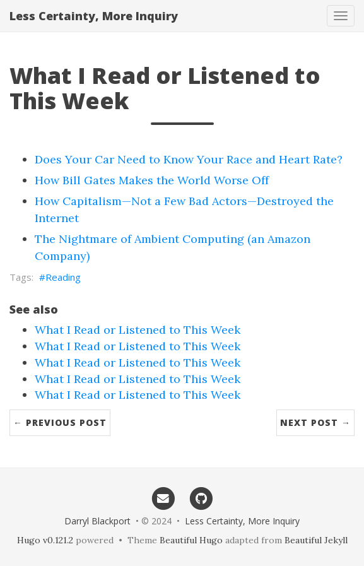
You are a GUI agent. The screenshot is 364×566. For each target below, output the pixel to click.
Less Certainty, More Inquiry (93, 15)
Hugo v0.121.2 (45, 540)
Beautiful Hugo (191, 540)
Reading (63, 277)
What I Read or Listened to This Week (137, 329)
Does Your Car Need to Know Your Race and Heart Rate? (189, 159)
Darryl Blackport (97, 521)
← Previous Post (60, 422)
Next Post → (315, 422)
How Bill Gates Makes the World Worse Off (152, 180)
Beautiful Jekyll (316, 540)
